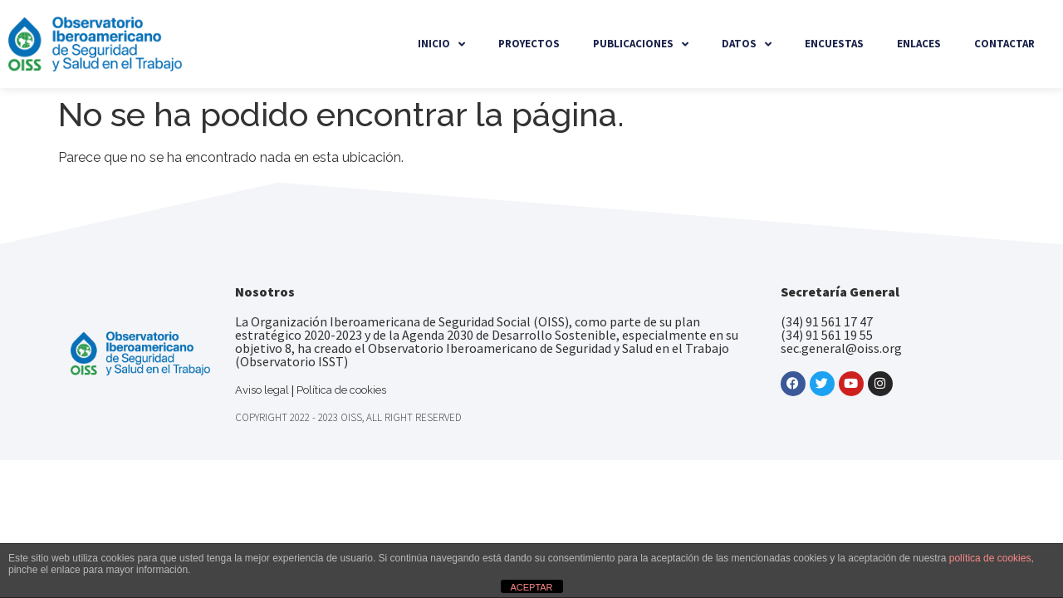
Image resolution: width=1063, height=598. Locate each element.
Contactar (1004, 44)
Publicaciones (640, 44)
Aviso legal (262, 390)
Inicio (441, 44)
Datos (747, 44)
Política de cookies (341, 390)
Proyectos (529, 44)
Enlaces (919, 44)
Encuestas (834, 44)
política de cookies (990, 558)
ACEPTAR (531, 587)
